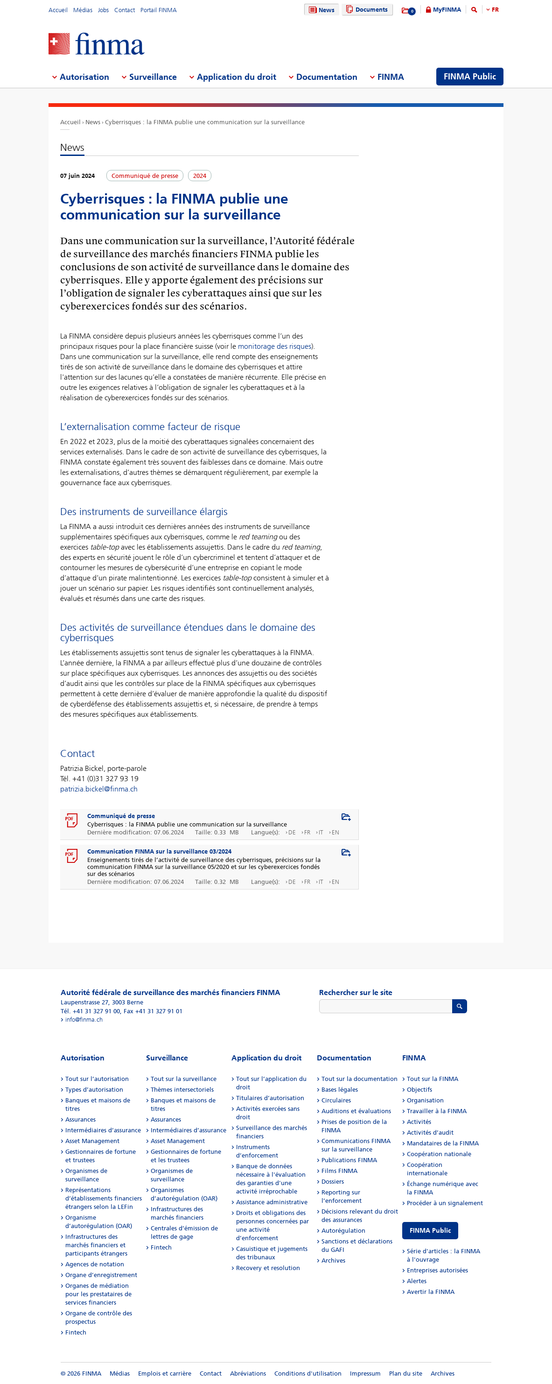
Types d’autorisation (94, 1089)
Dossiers (332, 1181)
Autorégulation (343, 1230)
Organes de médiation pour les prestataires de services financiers (98, 1294)
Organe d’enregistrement (101, 1274)
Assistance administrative (271, 1202)
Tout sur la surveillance (184, 1078)
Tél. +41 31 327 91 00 (90, 1011)
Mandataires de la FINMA (443, 1143)
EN (335, 832)
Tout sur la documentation (359, 1078)
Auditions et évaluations (356, 1111)
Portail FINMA (158, 10)
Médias (82, 10)
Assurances (80, 1119)
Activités (419, 1121)
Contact (124, 10)
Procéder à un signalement (445, 1203)
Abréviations (248, 1373)
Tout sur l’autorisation (97, 1078)
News (321, 10)
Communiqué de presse (121, 815)
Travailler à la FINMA (437, 1111)
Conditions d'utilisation (308, 1373)
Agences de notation (94, 1264)
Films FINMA (339, 1170)
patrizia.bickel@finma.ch (99, 788)
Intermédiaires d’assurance (103, 1130)
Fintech (75, 1332)
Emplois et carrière (164, 1373)
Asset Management (92, 1140)
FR (495, 9)
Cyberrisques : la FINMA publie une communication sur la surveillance (205, 122)
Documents (365, 9)
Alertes (416, 1281)
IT (321, 832)
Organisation (425, 1100)
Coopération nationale (439, 1154)
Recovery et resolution (268, 1267)
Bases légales (339, 1089)
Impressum (365, 1373)
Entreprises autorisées (437, 1270)
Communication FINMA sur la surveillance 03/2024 (159, 851)
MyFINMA (447, 9)
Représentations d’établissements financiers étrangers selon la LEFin (103, 1198)
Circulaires (336, 1100)
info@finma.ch (84, 1019)
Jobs (103, 10)
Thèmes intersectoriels (182, 1089)
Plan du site (405, 1373)
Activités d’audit (430, 1132)
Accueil (58, 10)
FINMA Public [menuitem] (470, 76)
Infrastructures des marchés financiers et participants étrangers (96, 1245)
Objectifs (419, 1089)
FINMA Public (430, 1231)
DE (292, 832)
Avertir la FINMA (430, 1291)
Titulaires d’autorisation (270, 1098)
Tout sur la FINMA (432, 1078)
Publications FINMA (349, 1160)
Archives (333, 1260)
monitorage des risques (274, 346)
